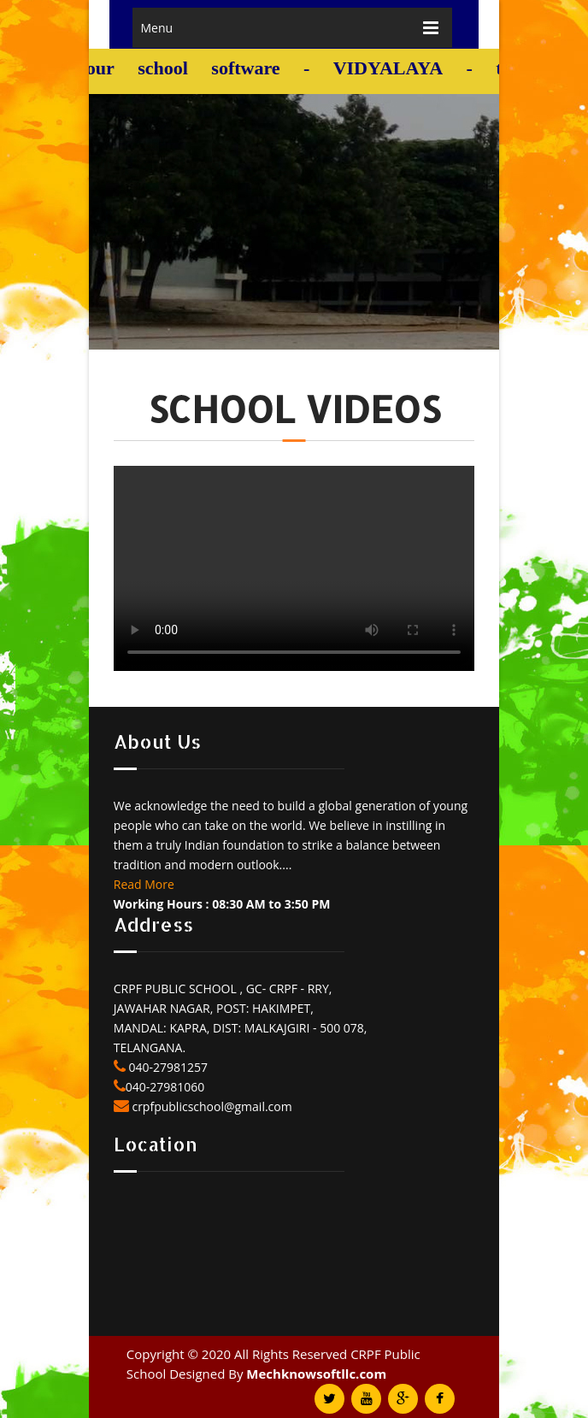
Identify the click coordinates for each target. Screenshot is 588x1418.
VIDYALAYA (391, 68)
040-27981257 (167, 1067)
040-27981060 (165, 1087)
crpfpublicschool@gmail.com (210, 1106)
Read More (144, 884)
